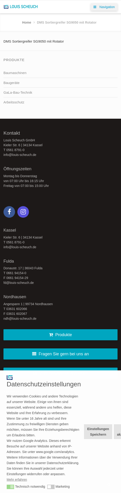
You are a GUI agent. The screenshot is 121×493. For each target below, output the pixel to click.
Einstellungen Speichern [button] (98, 431)
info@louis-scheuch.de (19, 155)
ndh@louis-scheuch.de (20, 318)
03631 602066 (16, 309)
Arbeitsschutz (13, 102)
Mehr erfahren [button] (17, 479)
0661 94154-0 (16, 273)
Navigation (104, 7)
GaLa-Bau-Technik (17, 92)
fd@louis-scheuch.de (18, 283)
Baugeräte (11, 83)
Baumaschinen (14, 73)
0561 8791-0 (15, 150)
